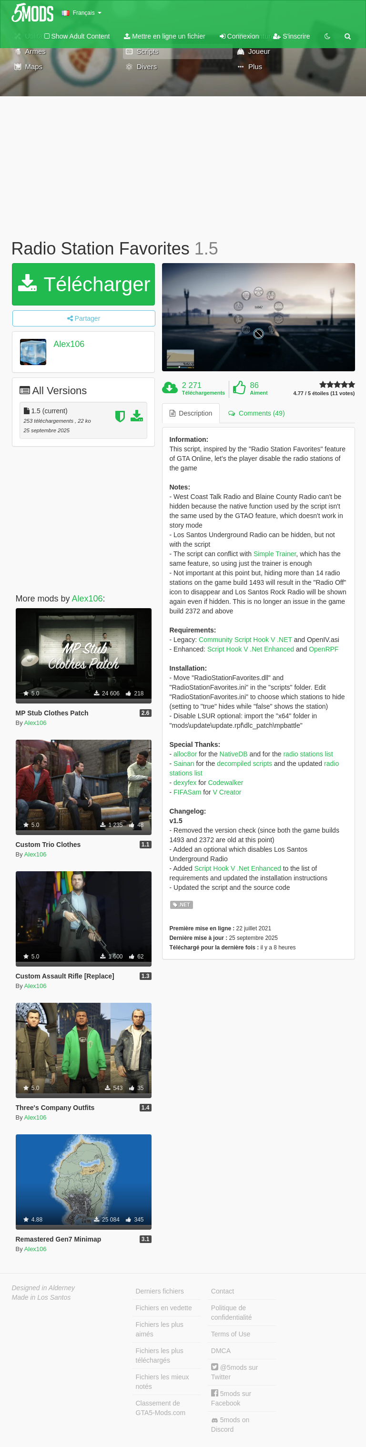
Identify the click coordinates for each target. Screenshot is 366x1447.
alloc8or (185, 754)
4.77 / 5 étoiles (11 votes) (324, 393)
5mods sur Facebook (231, 1398)
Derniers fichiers (160, 1291)
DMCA (221, 1351)
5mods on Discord (230, 1424)
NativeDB (234, 754)
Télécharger (84, 284)
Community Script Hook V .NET (245, 639)
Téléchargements (203, 393)
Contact (222, 1291)
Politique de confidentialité (231, 1312)
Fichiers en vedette (164, 1308)
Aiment (258, 393)
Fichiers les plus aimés (159, 1329)
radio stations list (308, 754)
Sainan (183, 763)
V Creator (227, 792)
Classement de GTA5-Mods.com (161, 1407)
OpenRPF (323, 649)
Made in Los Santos (41, 1297)
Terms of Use (230, 1334)
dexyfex (184, 782)
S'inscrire (291, 36)
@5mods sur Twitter (234, 1372)
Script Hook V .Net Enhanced (250, 649)
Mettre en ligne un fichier (164, 36)
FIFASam (187, 792)
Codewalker (225, 782)
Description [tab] (191, 413)
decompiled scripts (244, 763)
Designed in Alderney (43, 1288)
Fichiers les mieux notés (162, 1381)
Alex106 (68, 344)
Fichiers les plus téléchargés (159, 1355)
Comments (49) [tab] (256, 413)
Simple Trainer (275, 554)
